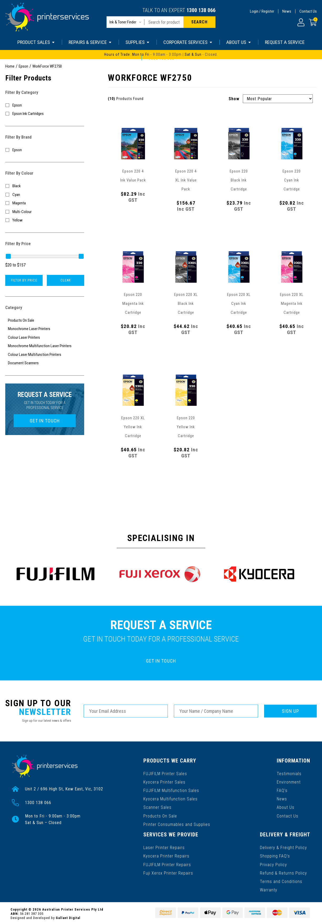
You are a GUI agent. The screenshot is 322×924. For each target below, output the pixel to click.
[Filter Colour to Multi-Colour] (44, 212)
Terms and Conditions (281, 880)
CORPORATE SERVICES (188, 42)
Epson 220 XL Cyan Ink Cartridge (239, 303)
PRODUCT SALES (36, 42)
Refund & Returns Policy (283, 871)
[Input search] (163, 22)
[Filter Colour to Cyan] (44, 194)
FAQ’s (282, 789)
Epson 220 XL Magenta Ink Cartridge (292, 303)
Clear (66, 280)
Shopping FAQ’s (275, 854)
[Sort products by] (278, 98)
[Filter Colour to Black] (44, 186)
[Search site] (199, 22)
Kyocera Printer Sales (164, 781)
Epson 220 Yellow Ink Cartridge (186, 427)
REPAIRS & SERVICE (90, 42)
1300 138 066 (201, 10)
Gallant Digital (68, 916)
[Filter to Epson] (44, 105)
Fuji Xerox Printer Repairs (168, 871)
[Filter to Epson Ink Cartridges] (44, 113)
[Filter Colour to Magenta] (44, 203)
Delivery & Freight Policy (283, 846)
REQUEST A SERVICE (285, 42)
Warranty (268, 888)
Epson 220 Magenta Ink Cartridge (133, 303)
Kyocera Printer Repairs (166, 854)
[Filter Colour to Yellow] (44, 220)
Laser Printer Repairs (164, 846)
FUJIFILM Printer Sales (165, 773)
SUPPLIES (137, 42)
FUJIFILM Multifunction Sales (171, 789)
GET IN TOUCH (45, 420)
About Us (286, 806)
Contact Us (308, 11)
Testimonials (289, 773)
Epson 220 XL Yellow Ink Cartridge (133, 427)
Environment (289, 781)
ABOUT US (238, 42)
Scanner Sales (157, 806)
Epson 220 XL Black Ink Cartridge (186, 303)
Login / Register (262, 11)
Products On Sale (160, 815)
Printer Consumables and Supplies (176, 823)
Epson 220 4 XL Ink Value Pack (186, 180)
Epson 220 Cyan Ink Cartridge (292, 180)
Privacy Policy (273, 863)
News (286, 11)
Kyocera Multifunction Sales (170, 798)
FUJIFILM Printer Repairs (167, 863)
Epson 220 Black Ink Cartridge (239, 180)
